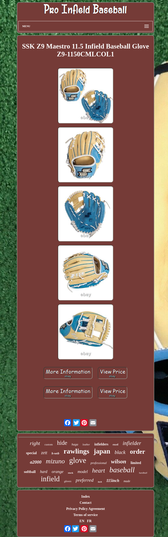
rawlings (76, 451)
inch (100, 482)
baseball (122, 470)
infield (50, 479)
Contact (85, 502)
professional (99, 463)
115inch (112, 480)
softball (30, 472)
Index (85, 496)
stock (70, 472)
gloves (67, 481)
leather (86, 444)
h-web (55, 453)
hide (62, 443)
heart (98, 470)
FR (89, 521)
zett (44, 452)
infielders (101, 444)
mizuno (55, 461)
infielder (132, 443)
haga (75, 444)
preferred (84, 480)
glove (77, 460)
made (127, 481)
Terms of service (85, 515)
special (31, 453)
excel (115, 444)
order (137, 451)
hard (43, 471)
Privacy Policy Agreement (85, 509)
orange (57, 471)
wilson (118, 461)
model (83, 471)
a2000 (36, 462)
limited (136, 463)
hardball (143, 472)
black (120, 452)
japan (102, 451)
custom (48, 444)
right (35, 443)
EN (81, 521)
